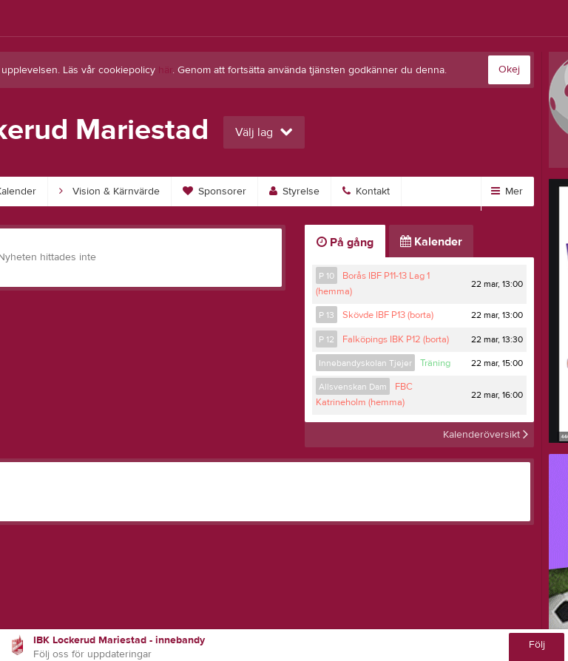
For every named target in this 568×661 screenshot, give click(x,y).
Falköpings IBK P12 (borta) (395, 339)
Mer (507, 191)
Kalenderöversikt (485, 434)
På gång (345, 242)
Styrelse (294, 191)
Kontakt (366, 191)
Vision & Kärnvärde (109, 191)
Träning (435, 363)
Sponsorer (214, 191)
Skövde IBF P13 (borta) (387, 315)
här (165, 70)
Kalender (431, 241)
